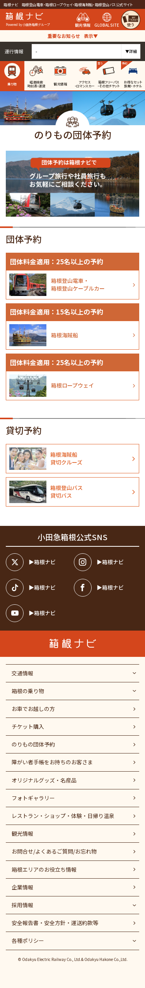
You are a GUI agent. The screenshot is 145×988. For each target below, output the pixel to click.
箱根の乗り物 (28, 691)
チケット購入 (28, 726)
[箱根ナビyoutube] (38, 613)
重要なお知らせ (73, 35)
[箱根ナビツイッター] (38, 562)
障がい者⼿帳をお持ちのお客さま (52, 762)
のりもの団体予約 (33, 744)
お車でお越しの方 (33, 709)
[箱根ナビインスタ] (106, 562)
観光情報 (22, 833)
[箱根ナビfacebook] (106, 587)
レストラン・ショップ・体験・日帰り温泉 (63, 816)
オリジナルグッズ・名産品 (44, 780)
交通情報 (22, 673)
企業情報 (22, 887)
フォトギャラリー (33, 798)
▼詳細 (131, 51)
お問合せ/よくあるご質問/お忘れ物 (54, 851)
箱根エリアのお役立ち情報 (44, 869)
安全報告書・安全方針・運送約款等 (55, 923)
